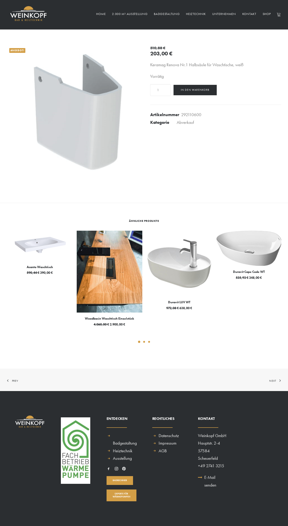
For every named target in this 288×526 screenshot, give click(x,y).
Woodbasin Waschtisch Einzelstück (109, 318)
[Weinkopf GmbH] (27, 15)
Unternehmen (224, 15)
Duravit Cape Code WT (249, 272)
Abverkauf (185, 122)
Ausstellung (122, 458)
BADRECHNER (120, 480)
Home (101, 15)
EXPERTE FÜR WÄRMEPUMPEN (121, 495)
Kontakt (249, 15)
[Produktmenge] (160, 90)
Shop (267, 15)
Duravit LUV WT (179, 302)
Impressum (167, 443)
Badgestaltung (167, 15)
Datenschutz (169, 435)
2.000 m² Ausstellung (130, 15)
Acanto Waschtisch (40, 267)
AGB (163, 451)
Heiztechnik (196, 15)
